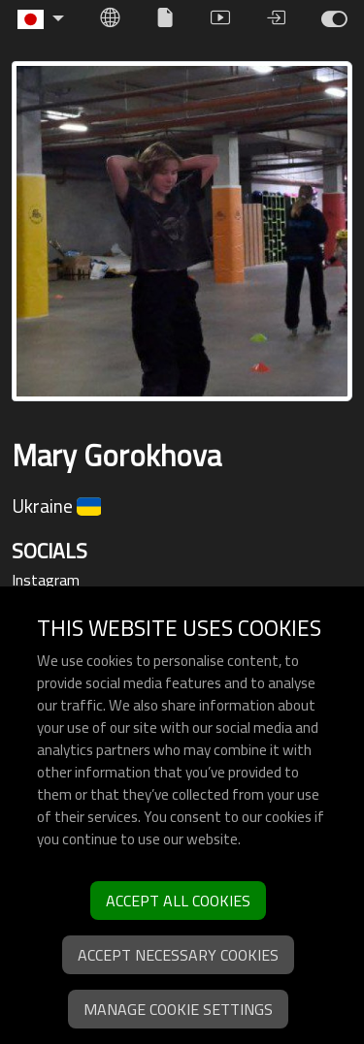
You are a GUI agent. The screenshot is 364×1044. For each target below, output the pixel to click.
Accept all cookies (178, 900)
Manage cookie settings (178, 1009)
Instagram (46, 579)
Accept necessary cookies (178, 954)
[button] (40, 19)
